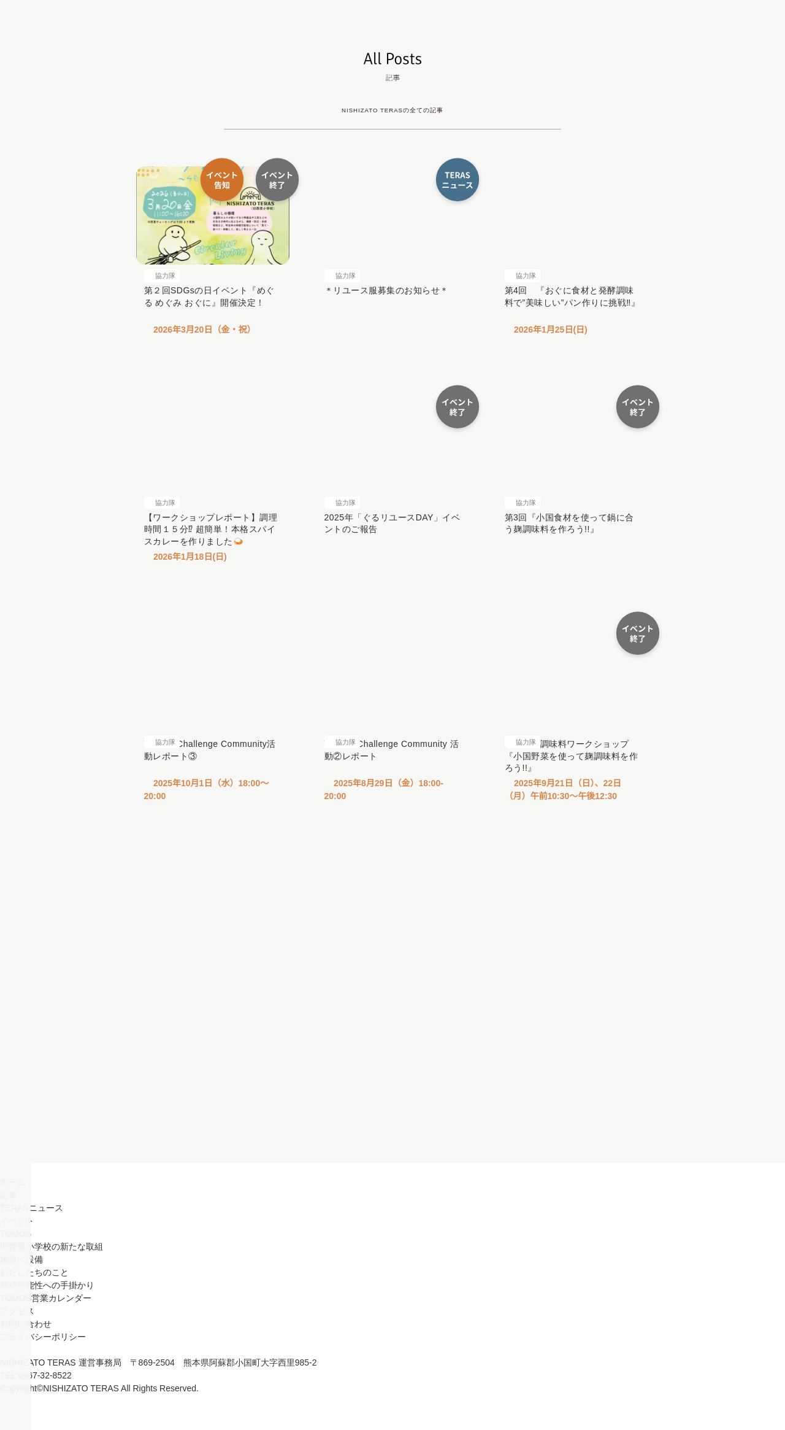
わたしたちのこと (34, 1307)
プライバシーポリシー (43, 1372)
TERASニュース (31, 1243)
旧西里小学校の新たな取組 (51, 1281)
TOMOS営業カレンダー (45, 1333)
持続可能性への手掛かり (47, 1320)
